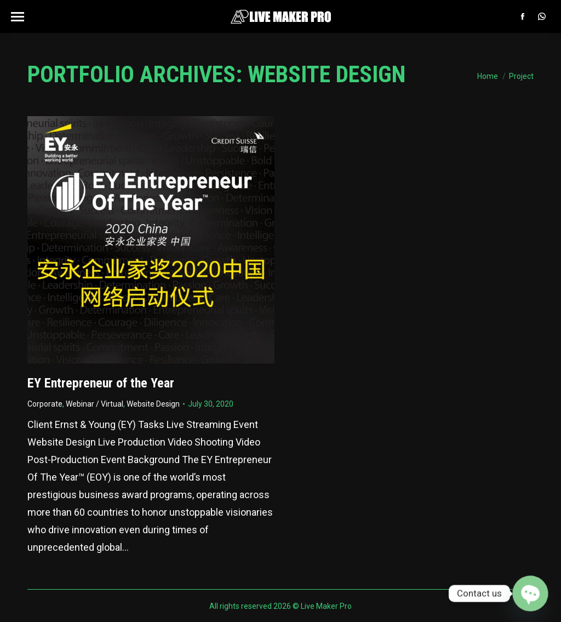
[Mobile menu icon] (17, 16)
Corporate (44, 404)
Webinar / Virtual (94, 404)
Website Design (153, 404)
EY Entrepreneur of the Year (100, 383)
